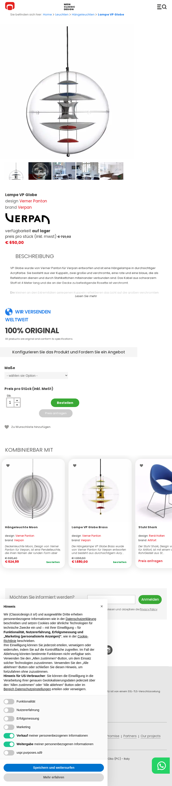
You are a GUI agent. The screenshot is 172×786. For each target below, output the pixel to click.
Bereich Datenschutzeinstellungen (27, 689)
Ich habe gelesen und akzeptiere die (122, 609)
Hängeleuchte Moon (21, 527)
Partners (130, 736)
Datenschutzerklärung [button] (81, 619)
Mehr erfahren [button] (53, 777)
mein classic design (69, 7)
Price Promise (108, 736)
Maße (43, 370)
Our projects (151, 736)
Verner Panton (33, 201)
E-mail (111, 599)
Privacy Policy (148, 609)
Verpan (25, 207)
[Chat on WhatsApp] (161, 766)
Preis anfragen (56, 413)
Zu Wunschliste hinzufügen (30, 427)
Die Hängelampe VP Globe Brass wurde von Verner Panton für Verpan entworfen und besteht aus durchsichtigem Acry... (99, 550)
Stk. (9, 396)
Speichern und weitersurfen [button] (53, 767)
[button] (101, 606)
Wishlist (9, 465)
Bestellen (65, 403)
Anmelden (150, 599)
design (19, 536)
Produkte (162, 6)
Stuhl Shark (147, 527)
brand (14, 540)
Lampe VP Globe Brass (90, 527)
